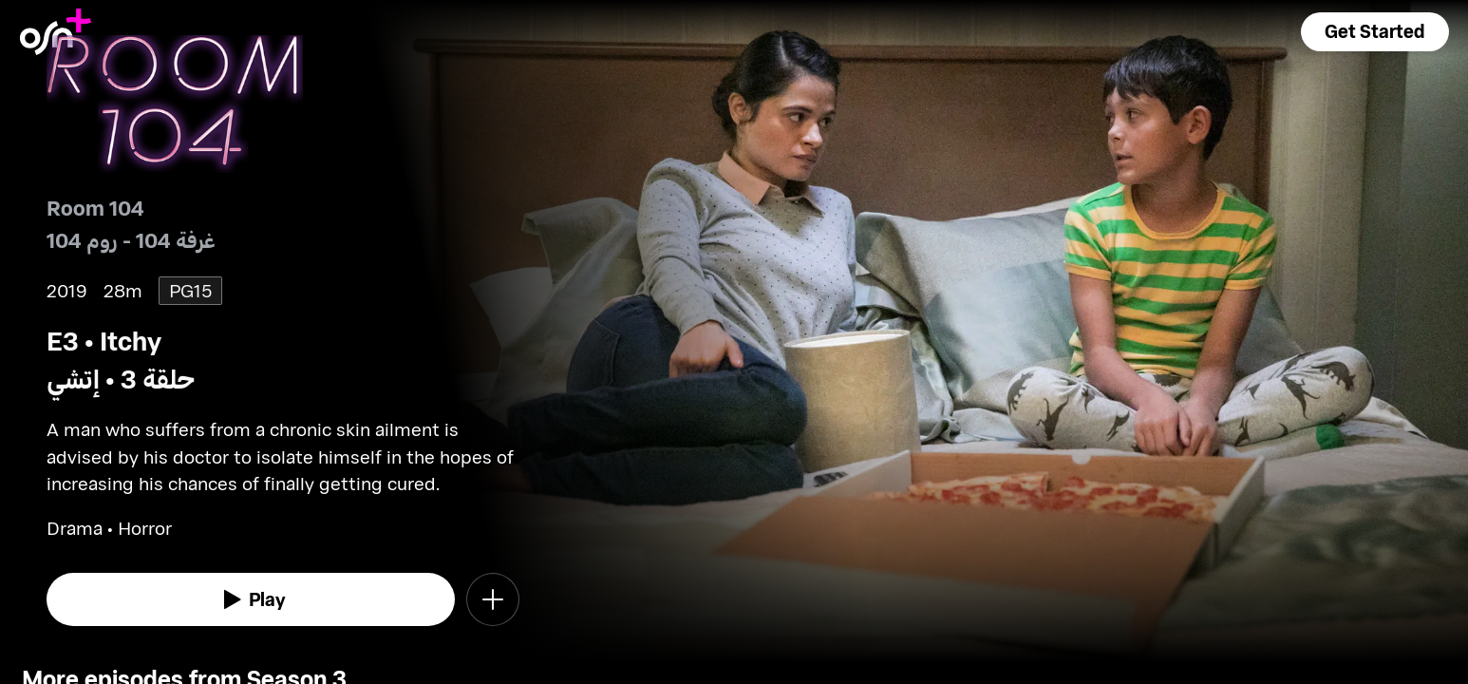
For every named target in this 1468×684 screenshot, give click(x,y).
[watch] (251, 599)
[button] (1375, 31)
